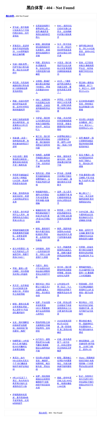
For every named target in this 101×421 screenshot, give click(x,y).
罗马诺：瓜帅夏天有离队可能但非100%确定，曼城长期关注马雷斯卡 (64, 179)
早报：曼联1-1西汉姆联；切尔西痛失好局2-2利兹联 (21, 271)
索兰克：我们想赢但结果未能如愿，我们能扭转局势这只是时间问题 (43, 142)
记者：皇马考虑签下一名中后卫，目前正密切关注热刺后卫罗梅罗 (64, 345)
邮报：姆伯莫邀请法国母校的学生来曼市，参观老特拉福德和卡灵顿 (43, 50)
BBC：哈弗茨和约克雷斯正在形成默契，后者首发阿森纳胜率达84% (43, 105)
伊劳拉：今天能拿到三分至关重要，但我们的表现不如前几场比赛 (64, 105)
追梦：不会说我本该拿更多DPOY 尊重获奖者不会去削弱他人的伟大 (43, 308)
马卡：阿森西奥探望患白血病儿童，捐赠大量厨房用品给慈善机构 (64, 253)
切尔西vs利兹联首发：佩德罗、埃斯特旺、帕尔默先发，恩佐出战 (43, 363)
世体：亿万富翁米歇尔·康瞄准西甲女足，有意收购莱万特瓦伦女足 (86, 68)
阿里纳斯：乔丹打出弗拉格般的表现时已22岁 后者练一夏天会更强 (86, 290)
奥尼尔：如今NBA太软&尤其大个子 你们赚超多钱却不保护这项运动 (21, 363)
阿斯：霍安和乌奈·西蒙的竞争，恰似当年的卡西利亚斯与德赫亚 (43, 68)
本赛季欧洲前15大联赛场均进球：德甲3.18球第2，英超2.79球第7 (64, 142)
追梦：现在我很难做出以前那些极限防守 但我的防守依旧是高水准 (43, 382)
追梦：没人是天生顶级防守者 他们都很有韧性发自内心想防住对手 (64, 197)
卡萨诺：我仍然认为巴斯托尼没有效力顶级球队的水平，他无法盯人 (43, 124)
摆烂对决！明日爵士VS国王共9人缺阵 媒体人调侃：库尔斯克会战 (43, 290)
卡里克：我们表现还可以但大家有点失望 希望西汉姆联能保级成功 (64, 68)
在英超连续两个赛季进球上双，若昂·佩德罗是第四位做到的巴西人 (43, 31)
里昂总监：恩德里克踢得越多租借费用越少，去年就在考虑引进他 (43, 179)
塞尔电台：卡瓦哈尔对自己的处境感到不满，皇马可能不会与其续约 (86, 308)
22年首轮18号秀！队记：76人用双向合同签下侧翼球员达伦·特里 (64, 290)
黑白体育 (43, 413)
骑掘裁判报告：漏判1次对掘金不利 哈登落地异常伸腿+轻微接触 (43, 197)
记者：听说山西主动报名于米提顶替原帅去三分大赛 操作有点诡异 (64, 308)
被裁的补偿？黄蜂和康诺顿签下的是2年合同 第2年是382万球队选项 (43, 216)
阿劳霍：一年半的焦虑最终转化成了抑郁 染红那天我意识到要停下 (64, 216)
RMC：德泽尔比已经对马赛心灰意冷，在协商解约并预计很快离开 (64, 31)
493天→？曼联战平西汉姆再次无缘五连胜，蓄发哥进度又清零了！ (64, 87)
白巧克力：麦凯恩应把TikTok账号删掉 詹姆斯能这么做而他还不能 (43, 345)
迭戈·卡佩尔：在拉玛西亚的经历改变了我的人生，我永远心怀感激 (86, 161)
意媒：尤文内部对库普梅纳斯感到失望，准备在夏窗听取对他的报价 (64, 124)
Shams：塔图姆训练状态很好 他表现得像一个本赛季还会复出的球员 (87, 363)
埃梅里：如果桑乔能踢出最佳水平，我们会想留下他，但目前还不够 (43, 161)
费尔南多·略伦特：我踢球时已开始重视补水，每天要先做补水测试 (86, 327)
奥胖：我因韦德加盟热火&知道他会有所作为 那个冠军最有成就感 (64, 234)
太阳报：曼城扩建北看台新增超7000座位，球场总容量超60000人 (43, 87)
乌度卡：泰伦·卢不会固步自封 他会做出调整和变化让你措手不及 (43, 271)
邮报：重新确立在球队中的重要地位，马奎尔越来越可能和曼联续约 (64, 363)
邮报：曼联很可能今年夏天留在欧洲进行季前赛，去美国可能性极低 (43, 234)
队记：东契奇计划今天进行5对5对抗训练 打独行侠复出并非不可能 (86, 382)
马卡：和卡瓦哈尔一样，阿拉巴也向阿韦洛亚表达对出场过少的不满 (64, 50)
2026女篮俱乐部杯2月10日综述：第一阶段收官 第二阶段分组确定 (64, 327)
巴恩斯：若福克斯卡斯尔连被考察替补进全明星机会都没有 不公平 (86, 253)
